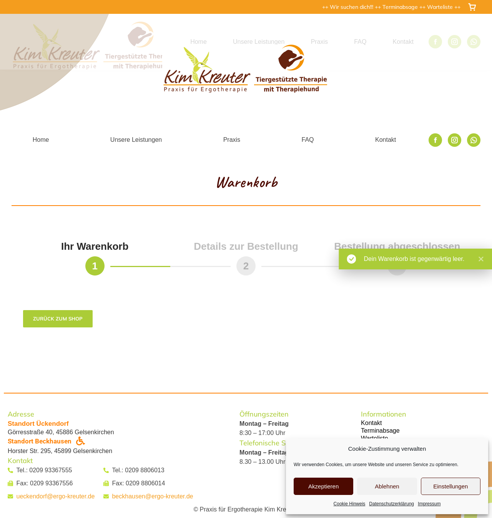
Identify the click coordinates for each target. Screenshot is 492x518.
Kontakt (371, 423)
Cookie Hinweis (350, 503)
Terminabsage (400, 6)
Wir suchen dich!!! (352, 6)
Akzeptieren (323, 486)
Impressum (429, 503)
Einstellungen (450, 486)
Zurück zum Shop (58, 318)
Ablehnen (387, 486)
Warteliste (440, 6)
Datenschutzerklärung (391, 503)
